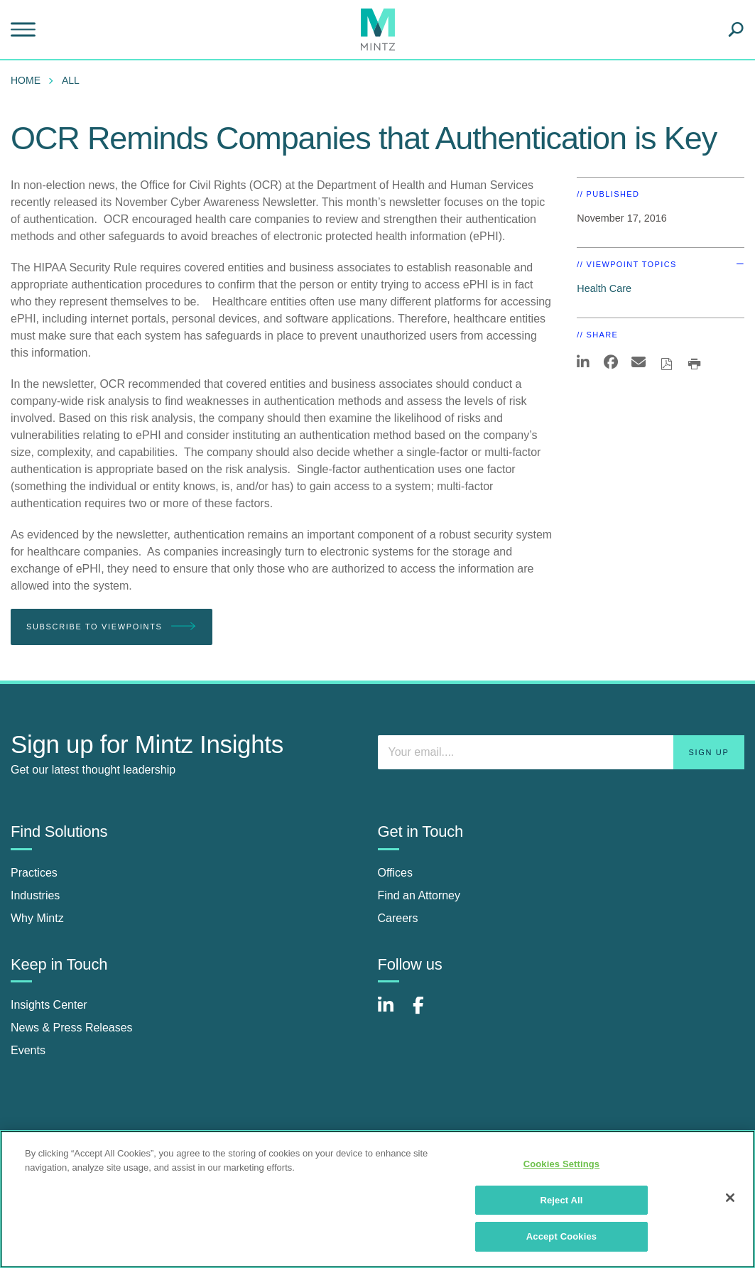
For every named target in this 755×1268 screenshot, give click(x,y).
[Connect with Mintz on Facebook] (427, 1013)
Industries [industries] (35, 895)
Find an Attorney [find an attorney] (419, 895)
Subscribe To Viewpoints (111, 627)
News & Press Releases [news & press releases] (72, 1028)
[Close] (730, 1197)
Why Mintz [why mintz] (37, 918)
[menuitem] (29, 80)
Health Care (604, 288)
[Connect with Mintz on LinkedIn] (392, 1013)
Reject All (561, 1200)
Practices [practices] (34, 873)
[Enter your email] (561, 752)
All (71, 80)
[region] (377, 1199)
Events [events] (28, 1050)
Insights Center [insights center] (49, 1005)
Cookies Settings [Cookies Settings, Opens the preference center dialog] (561, 1164)
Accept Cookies (561, 1236)
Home (25, 80)
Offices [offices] (395, 873)
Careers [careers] (398, 918)
